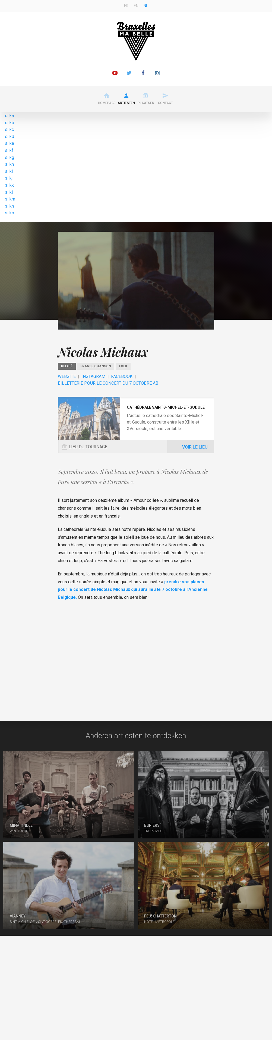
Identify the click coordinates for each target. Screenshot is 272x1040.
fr (126, 6)
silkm (10, 199)
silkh (9, 164)
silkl (9, 192)
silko (9, 212)
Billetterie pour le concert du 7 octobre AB (108, 383)
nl (146, 6)
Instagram (93, 376)
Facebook (121, 376)
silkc (9, 129)
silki (9, 171)
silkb (9, 122)
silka (9, 115)
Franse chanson (95, 366)
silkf (9, 150)
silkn (9, 206)
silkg (9, 157)
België (66, 366)
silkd (9, 136)
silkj (8, 178)
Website (67, 376)
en (136, 6)
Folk (123, 366)
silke (9, 143)
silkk (9, 185)
